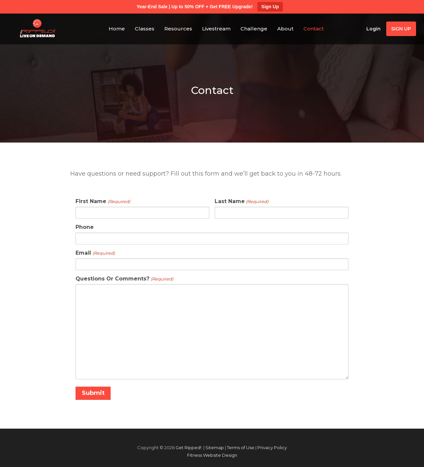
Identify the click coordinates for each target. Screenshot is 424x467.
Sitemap (214, 447)
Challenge (253, 28)
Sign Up (270, 6)
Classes (144, 28)
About (285, 28)
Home (117, 28)
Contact (313, 28)
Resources (178, 28)
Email (95, 253)
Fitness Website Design (212, 455)
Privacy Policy (272, 447)
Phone (85, 227)
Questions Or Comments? (124, 278)
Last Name (241, 201)
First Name (103, 201)
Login (373, 29)
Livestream (216, 28)
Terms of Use (240, 447)
